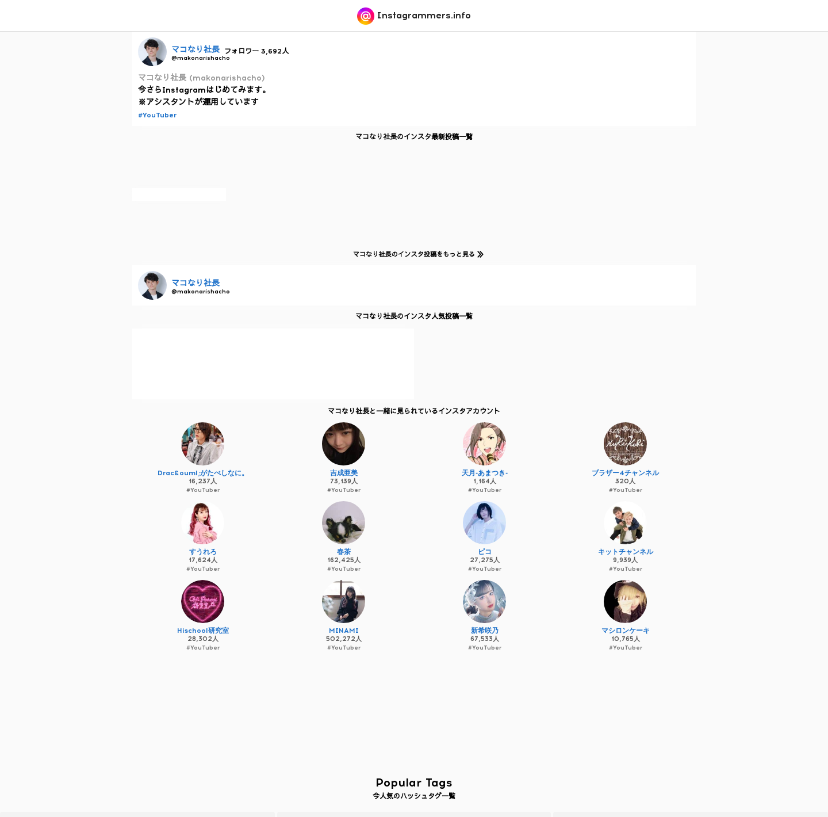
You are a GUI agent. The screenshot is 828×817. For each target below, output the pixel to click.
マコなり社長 (195, 50)
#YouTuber (157, 115)
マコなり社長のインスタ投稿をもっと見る (416, 254)
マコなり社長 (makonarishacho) (201, 78)
